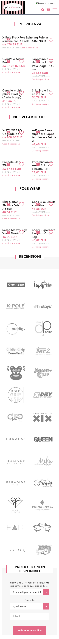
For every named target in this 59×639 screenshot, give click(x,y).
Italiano (42, 3)
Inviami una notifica (29, 630)
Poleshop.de (20, 2)
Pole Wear (30, 188)
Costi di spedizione (29, 47)
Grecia (52, 3)
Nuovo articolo (30, 117)
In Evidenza (30, 24)
